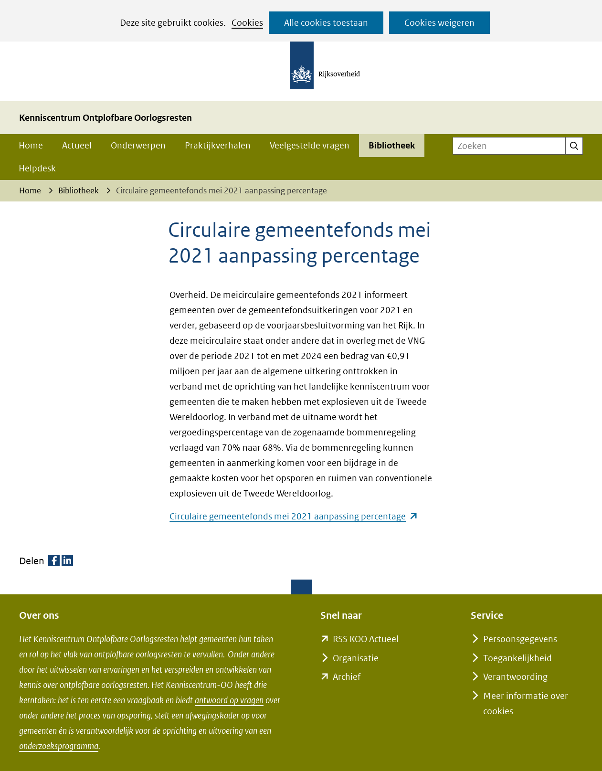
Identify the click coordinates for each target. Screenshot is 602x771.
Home (31, 145)
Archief (346, 676)
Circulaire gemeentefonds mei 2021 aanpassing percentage (293, 516)
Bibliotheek (392, 145)
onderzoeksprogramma (58, 745)
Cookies (247, 22)
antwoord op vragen (229, 700)
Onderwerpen (138, 145)
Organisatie (356, 658)
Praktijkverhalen (218, 145)
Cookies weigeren (439, 22)
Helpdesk (37, 168)
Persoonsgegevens (520, 639)
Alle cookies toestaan (326, 22)
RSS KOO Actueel (366, 639)
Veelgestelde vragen (309, 145)
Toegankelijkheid (517, 658)
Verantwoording (515, 676)
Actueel (77, 145)
